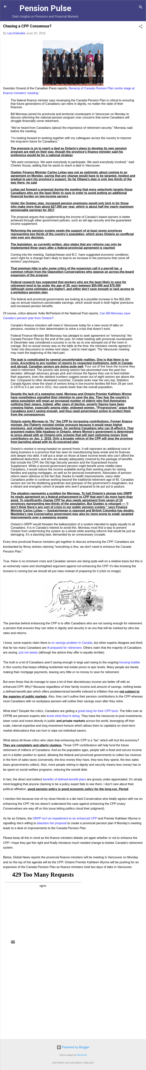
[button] (140, 27)
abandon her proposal (52, 823)
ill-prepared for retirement (64, 647)
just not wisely (28, 652)
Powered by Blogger (73, 1047)
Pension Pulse (45, 8)
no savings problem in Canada (71, 642)
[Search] (140, 8)
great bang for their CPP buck (98, 711)
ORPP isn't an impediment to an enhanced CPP (65, 818)
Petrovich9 (82, 1055)
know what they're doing (63, 716)
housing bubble (129, 662)
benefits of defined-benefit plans (64, 779)
